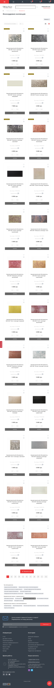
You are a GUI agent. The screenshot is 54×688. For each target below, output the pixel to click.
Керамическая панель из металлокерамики (28, 587)
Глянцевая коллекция (19, 600)
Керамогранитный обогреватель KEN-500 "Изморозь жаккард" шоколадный (14, 366)
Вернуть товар (6, 646)
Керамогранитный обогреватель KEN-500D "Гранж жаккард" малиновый (39, 547)
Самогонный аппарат (33, 642)
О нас (4, 636)
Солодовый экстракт (33, 646)
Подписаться (45, 624)
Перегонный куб (32, 648)
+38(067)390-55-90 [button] (34, 659)
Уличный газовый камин (25, 591)
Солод (29, 638)
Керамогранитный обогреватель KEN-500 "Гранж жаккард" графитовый (39, 411)
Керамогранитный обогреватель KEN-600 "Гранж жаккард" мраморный (39, 50)
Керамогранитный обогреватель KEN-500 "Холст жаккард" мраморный (14, 50)
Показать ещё (27, 571)
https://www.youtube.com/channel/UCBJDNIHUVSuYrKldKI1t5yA (9, 674)
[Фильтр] (1, 344)
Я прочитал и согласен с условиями (16, 627)
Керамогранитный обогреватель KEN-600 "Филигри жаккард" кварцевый (39, 502)
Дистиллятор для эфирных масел (36, 644)
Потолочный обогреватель (30, 605)
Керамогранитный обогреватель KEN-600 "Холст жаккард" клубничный (14, 547)
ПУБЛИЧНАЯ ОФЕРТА (13, 627)
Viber (29, 670)
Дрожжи (30, 640)
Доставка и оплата (7, 638)
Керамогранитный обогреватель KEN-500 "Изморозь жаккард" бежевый (14, 411)
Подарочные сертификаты (34, 650)
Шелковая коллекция (9, 598)
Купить (15, 67)
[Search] (37, 7)
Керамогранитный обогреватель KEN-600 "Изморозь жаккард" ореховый (14, 140)
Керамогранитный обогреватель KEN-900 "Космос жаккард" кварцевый (14, 95)
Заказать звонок (46, 7)
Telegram (31, 670)
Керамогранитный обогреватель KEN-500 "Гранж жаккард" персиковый (14, 230)
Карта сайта (6, 648)
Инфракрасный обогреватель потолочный (13, 593)
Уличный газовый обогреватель (11, 591)
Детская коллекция (8, 600)
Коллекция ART (18, 598)
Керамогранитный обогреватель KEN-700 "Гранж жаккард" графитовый (14, 185)
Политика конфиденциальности (10, 642)
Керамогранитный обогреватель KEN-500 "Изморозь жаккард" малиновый (39, 140)
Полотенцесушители (17, 605)
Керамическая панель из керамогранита (13, 589)
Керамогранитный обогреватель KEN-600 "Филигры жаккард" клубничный (14, 502)
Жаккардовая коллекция (28, 598)
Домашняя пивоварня (33, 636)
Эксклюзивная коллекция (42, 598)
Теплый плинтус (7, 605)
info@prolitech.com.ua (33, 662)
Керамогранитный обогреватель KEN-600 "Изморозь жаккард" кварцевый (39, 456)
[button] (22, 1)
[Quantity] (14, 64)
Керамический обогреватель (10, 587)
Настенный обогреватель (43, 605)
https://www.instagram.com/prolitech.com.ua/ (6, 674)
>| (45, 576)
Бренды (5, 650)
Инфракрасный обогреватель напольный (34, 593)
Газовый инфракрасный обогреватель (32, 589)
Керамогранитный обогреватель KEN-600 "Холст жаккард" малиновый (39, 321)
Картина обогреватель (9, 607)
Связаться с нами (7, 644)
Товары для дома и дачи (11, 10)
